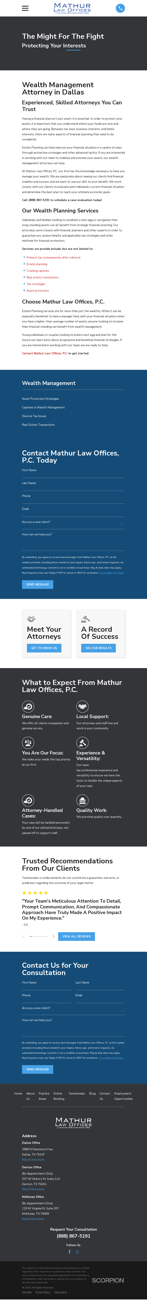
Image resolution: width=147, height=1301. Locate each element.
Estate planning (36, 264)
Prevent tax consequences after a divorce (53, 258)
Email (25, 508)
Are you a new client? (36, 522)
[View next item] (55, 936)
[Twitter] (77, 1253)
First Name (29, 470)
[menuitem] (73, 398)
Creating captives (37, 271)
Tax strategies (35, 284)
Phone (26, 496)
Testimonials (76, 1095)
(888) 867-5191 (73, 1238)
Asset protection (37, 291)
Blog (92, 1095)
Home (18, 1095)
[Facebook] (70, 1253)
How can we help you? (37, 534)
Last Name (29, 483)
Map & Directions (33, 1161)
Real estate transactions (42, 277)
